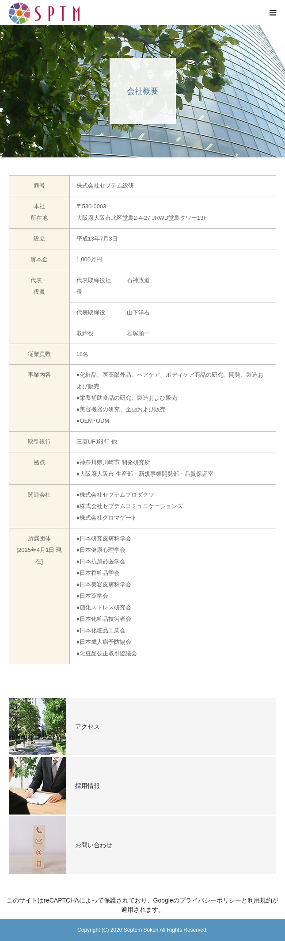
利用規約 (259, 900)
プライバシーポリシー (210, 900)
